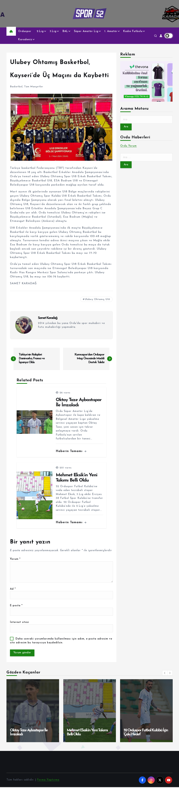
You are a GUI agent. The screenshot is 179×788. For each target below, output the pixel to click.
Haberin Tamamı (71, 451)
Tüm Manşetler (33, 86)
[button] (164, 673)
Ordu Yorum (128, 146)
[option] (32, 711)
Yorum (15, 559)
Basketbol (16, 86)
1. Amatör (110, 31)
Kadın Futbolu (132, 31)
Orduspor (24, 31)
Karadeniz (25, 39)
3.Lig (53, 31)
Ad (13, 589)
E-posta (16, 606)
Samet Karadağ (47, 318)
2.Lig (40, 31)
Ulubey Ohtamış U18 (97, 299)
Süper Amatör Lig (86, 31)
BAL (65, 31)
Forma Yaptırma (48, 780)
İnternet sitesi (19, 623)
